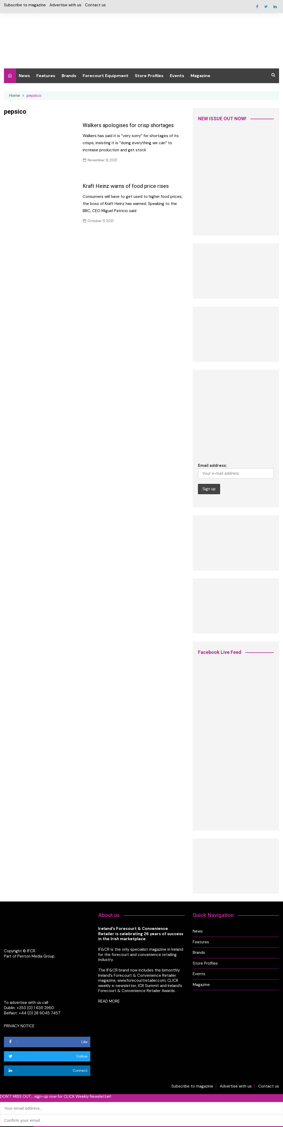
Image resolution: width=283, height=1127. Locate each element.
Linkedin (275, 7)
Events (177, 75)
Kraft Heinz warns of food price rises (126, 186)
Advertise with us (65, 5)
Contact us (95, 5)
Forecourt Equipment (105, 75)
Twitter (266, 7)
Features (45, 75)
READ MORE (109, 1000)
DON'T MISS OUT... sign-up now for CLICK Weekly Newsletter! (55, 1096)
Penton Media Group (35, 956)
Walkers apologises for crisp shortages (128, 125)
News (24, 75)
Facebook (257, 7)
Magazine (200, 75)
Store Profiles (149, 75)
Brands (69, 75)
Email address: (236, 470)
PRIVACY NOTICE (19, 1025)
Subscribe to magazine (25, 5)
